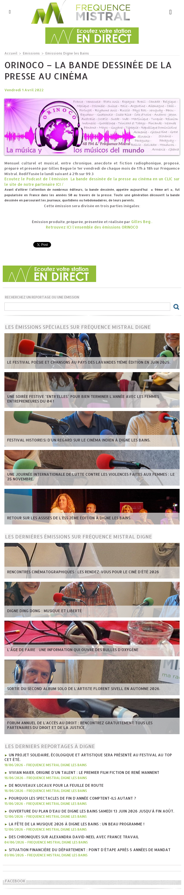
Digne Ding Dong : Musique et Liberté (43, 610)
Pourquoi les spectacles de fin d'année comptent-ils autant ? (71, 796)
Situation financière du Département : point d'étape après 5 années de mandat (88, 847)
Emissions (30, 53)
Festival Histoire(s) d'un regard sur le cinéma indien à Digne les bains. (76, 440)
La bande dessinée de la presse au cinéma (104, 178)
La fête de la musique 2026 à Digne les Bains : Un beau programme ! (74, 822)
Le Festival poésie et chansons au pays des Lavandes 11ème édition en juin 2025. (85, 362)
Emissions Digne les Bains (63, 53)
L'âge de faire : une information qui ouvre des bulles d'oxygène (70, 649)
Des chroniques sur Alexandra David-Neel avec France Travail (72, 834)
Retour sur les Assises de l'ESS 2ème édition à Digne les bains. (67, 517)
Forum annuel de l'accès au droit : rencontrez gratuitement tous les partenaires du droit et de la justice (90, 725)
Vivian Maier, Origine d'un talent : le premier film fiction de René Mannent (82, 771)
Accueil (10, 53)
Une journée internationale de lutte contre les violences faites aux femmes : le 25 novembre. (90, 476)
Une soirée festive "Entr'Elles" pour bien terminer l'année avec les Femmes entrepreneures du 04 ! (80, 398)
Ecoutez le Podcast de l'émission (35, 178)
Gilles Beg (141, 221)
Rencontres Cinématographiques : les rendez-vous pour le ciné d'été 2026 (81, 571)
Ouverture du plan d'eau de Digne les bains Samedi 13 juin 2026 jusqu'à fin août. (89, 809)
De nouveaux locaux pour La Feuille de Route (55, 784)
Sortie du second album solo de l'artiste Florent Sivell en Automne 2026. (81, 688)
